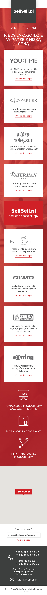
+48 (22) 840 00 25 (27, 563)
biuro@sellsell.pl (27, 579)
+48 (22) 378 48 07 (27, 551)
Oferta (15, 28)
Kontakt (30, 28)
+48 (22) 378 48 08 (27, 554)
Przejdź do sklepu (23, 79)
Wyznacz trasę (23, 540)
